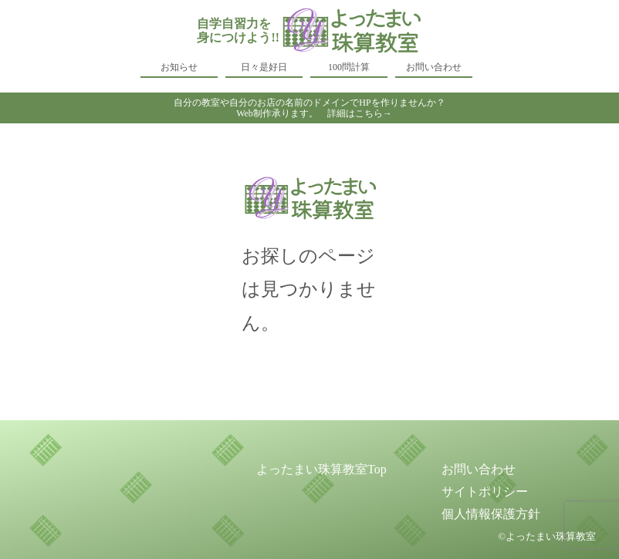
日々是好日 (264, 67)
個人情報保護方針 (490, 513)
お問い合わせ (434, 67)
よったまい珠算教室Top (321, 469)
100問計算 (349, 67)
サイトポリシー (484, 491)
